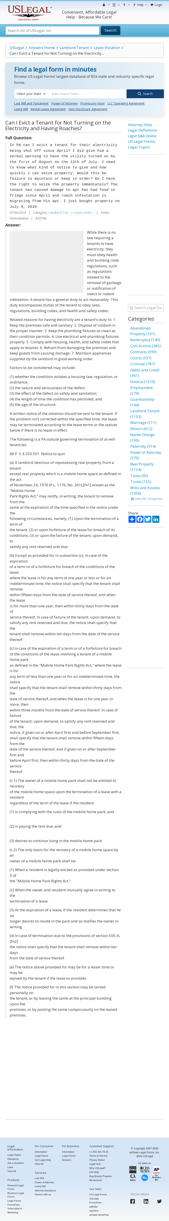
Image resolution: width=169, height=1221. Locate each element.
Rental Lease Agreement (48, 109)
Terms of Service (98, 1155)
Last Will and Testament (31, 103)
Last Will (39, 1177)
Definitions (13, 1158)
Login (156, 5)
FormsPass (95, 1202)
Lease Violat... (84, 212)
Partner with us (43, 1194)
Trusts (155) (140, 481)
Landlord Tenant (74, 47)
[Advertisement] (47, 261)
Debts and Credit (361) (145, 372)
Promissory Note (92, 103)
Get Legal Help (43, 1159)
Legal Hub (94, 1163)
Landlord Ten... (59, 212)
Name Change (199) (142, 437)
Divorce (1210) (142, 381)
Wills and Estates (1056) (145, 490)
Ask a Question (15, 1162)
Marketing (12, 1212)
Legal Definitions (142, 129)
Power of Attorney (64, 103)
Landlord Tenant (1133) (145, 413)
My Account (95, 1180)
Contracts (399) (143, 351)
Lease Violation (107, 47)
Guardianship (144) (142, 401)
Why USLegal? (97, 1167)
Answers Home (42, 47)
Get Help (94, 1171)
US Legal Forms (141, 141)
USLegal (17, 47)
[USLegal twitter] (159, 1201)
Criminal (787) (142, 363)
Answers (66, 1159)
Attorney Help (140, 124)
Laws (10, 1166)
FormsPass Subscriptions (14, 1206)
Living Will (21, 109)
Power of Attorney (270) (145, 454)
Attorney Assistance (45, 1190)
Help (139, 5)
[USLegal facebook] (132, 1201)
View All (11, 1170)
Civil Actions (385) (145, 345)
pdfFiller (93, 1206)
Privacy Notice (97, 1159)
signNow (94, 1210)
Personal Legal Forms (15, 1187)
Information (41, 1151)
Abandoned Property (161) (142, 330)
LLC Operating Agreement (126, 103)
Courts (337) (140, 357)
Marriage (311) (143, 422)
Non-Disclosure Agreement (87, 109)
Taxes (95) (139, 475)
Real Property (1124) (142, 466)
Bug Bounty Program (100, 1175)
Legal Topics (139, 146)
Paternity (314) (143, 446)
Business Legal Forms (15, 1194)
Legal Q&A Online (142, 135)
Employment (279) (141, 390)
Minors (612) (141, 428)
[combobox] (31, 93)
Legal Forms (14, 1200)
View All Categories (147, 498)
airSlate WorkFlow (99, 1214)
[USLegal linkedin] (146, 1201)
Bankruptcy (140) (145, 339)
